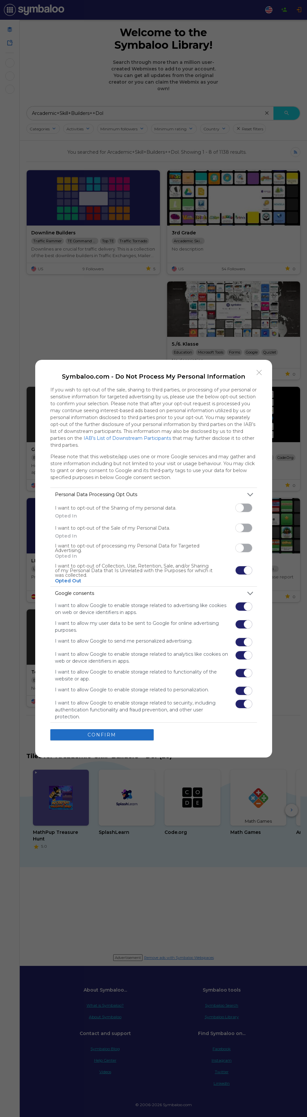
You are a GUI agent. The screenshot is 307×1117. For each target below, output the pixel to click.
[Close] (259, 372)
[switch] (243, 507)
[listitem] (153, 494)
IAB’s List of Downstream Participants (127, 438)
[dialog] (153, 559)
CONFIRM (102, 734)
